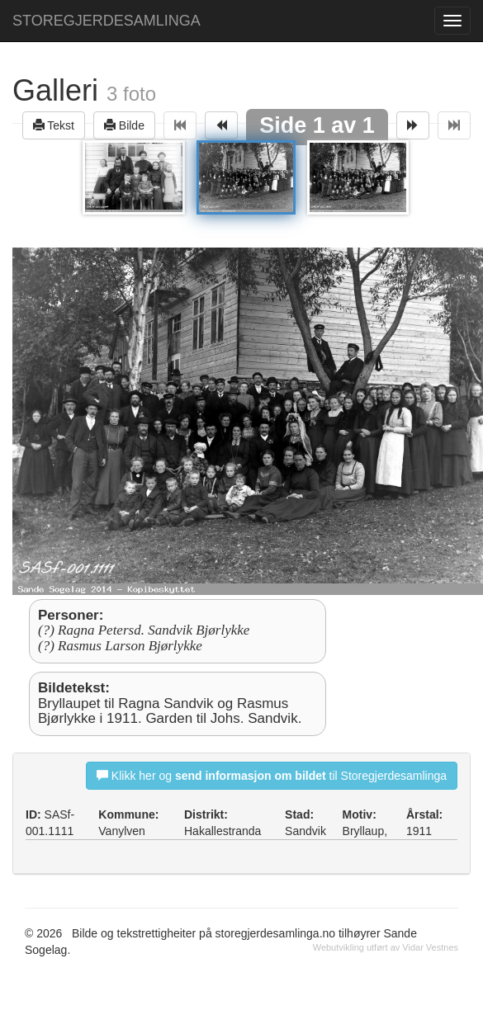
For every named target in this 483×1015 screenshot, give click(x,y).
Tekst (53, 125)
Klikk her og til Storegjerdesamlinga (272, 775)
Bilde (124, 125)
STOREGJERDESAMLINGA (106, 20)
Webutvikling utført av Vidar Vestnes (385, 947)
